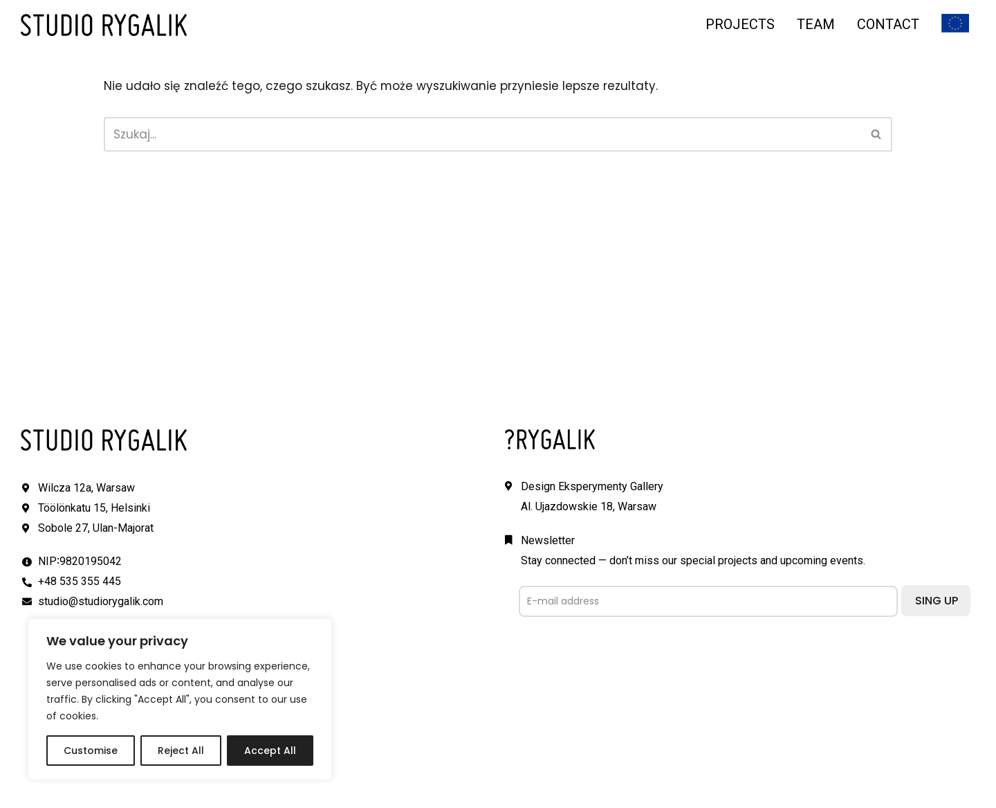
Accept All (270, 750)
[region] (180, 699)
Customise (91, 750)
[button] (876, 134)
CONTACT (888, 24)
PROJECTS (740, 24)
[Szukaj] (482, 134)
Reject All (181, 750)
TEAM (816, 24)
